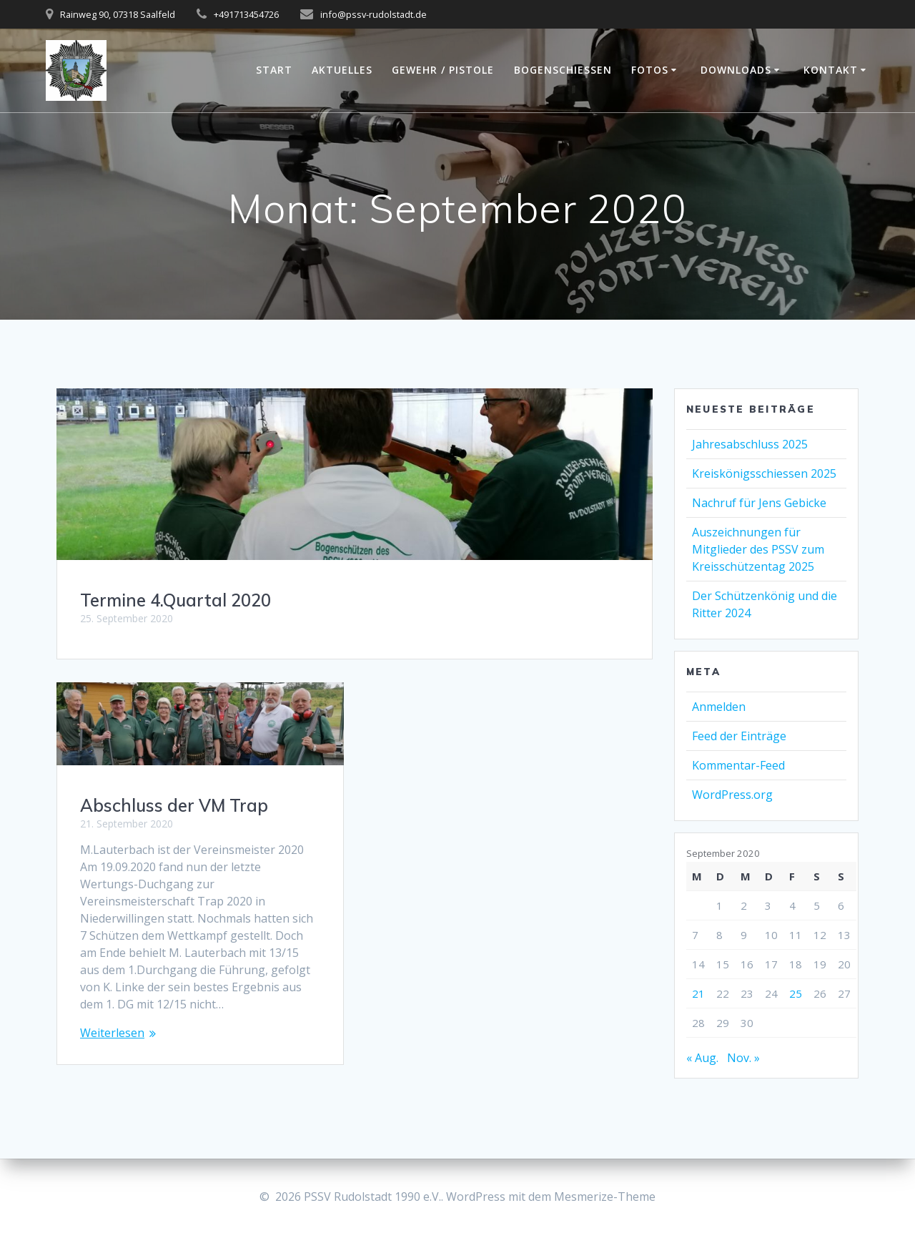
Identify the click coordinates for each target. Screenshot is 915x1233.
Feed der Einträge (739, 736)
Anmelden (719, 706)
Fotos (649, 70)
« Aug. (702, 1058)
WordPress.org (732, 794)
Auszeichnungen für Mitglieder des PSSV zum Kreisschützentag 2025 (758, 549)
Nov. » (743, 1058)
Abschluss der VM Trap (174, 805)
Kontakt (830, 70)
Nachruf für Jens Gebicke (759, 503)
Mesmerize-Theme (605, 1196)
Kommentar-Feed (738, 765)
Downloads (736, 70)
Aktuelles (342, 70)
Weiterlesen (112, 1033)
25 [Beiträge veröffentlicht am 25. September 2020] (795, 993)
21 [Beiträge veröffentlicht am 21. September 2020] (698, 993)
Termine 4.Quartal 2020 (175, 600)
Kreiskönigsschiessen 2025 (764, 473)
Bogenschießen (563, 70)
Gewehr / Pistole (443, 70)
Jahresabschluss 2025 (750, 444)
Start (274, 70)
